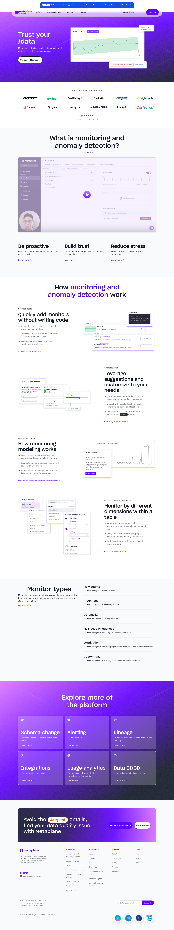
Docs (91, 854)
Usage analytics (72, 861)
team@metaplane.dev (32, 876)
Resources (93, 867)
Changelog (93, 858)
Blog (91, 863)
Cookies (138, 863)
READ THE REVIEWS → (87, 119)
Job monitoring (72, 881)
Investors (116, 871)
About (114, 854)
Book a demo (128, 12)
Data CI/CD (70, 865)
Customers (51, 12)
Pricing (61, 12)
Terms (137, 854)
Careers (115, 867)
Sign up (152, 12)
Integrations (71, 890)
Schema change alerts (75, 870)
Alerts (68, 886)
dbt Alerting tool (96, 879)
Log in (140, 12)
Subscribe (148, 903)
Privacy (138, 858)
